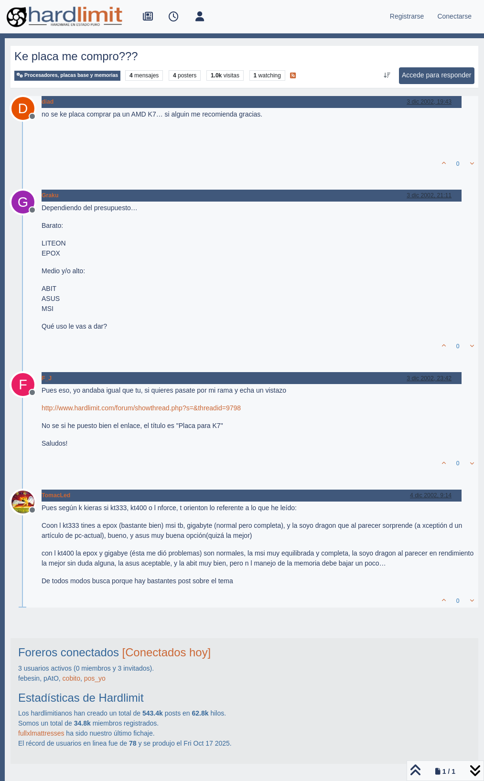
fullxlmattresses (41, 733)
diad (48, 101)
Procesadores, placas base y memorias (67, 75)
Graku (50, 195)
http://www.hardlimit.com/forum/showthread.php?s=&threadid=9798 (141, 408)
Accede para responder (437, 75)
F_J (47, 378)
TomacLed (56, 495)
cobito (71, 678)
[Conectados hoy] (166, 652)
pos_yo (95, 678)
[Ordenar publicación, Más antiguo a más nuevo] (387, 75)
